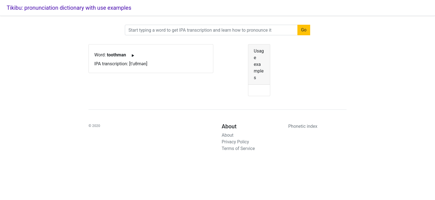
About (228, 135)
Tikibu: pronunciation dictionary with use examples (69, 7)
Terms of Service (238, 148)
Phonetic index (302, 126)
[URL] (211, 30)
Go (304, 29)
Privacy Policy (235, 141)
